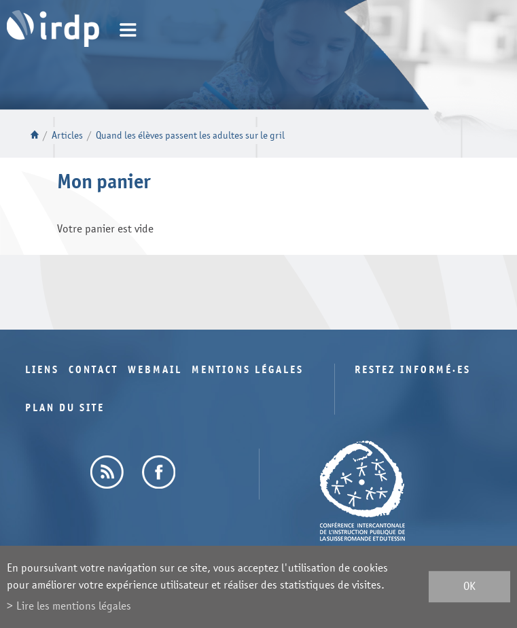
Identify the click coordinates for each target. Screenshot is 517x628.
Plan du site (65, 408)
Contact (93, 370)
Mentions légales (248, 370)
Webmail (155, 370)
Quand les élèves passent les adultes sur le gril (190, 135)
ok (469, 587)
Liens (42, 370)
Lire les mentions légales (73, 606)
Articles (67, 135)
